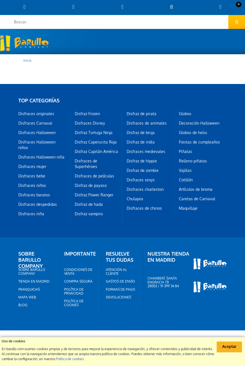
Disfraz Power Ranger (94, 195)
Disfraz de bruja (141, 132)
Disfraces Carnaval (35, 123)
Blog (23, 305)
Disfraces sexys (141, 180)
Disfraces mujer (32, 166)
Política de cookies (74, 303)
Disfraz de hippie (142, 161)
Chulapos (135, 199)
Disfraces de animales (147, 123)
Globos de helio (193, 132)
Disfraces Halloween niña (41, 157)
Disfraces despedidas (37, 204)
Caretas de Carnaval (197, 199)
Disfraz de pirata (141, 114)
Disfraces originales (36, 114)
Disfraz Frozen (87, 114)
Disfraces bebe (31, 176)
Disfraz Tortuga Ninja (93, 132)
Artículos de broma (195, 189)
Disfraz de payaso (91, 185)
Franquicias (29, 289)
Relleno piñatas (193, 161)
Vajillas (185, 170)
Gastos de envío (120, 281)
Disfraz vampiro (89, 214)
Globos (185, 114)
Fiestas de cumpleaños (199, 142)
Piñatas (185, 151)
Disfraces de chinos (144, 208)
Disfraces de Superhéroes (86, 163)
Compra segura (78, 281)
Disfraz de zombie (143, 170)
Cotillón (186, 180)
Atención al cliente (116, 272)
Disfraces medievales (146, 151)
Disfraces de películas (94, 176)
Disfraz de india (141, 142)
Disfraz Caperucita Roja (96, 142)
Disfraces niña (31, 214)
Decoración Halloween (199, 123)
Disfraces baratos (34, 195)
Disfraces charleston (145, 189)
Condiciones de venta (78, 272)
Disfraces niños (32, 185)
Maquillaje (188, 208)
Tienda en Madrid (33, 281)
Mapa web (27, 297)
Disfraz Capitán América (96, 151)
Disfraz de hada (89, 204)
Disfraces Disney (90, 123)
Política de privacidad (74, 291)
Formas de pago (120, 289)
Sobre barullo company (31, 272)
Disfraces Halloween (37, 132)
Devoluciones (118, 297)
